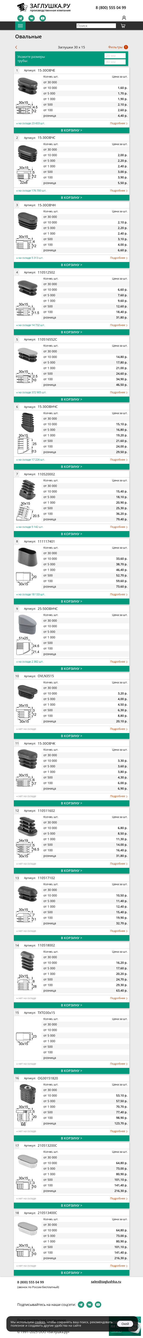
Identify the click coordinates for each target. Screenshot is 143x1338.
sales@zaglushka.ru (106, 1281)
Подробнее (118, 123)
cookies (40, 1322)
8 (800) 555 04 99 (111, 7)
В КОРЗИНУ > (71, 130)
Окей (125, 1324)
